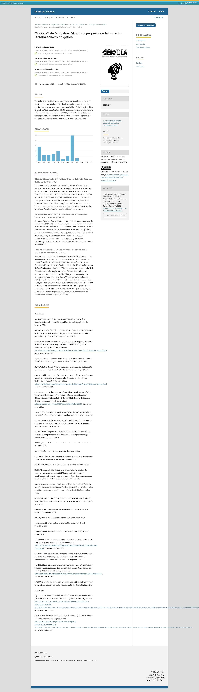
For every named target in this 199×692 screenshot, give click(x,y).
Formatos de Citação (114, 215)
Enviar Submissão (146, 25)
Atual (37, 17)
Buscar (158, 17)
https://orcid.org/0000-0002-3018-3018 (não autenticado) (55, 64)
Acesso (161, 11)
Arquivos (48, 17)
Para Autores (141, 44)
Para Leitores (141, 40)
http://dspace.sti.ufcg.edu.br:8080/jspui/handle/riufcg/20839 (58, 404)
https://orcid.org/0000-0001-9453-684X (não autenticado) (55, 53)
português (140, 66)
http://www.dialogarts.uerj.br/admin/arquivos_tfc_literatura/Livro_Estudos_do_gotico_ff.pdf (71, 350)
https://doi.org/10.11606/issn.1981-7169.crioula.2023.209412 (62, 84)
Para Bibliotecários (143, 47)
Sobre (70, 17)
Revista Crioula (45, 11)
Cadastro (152, 11)
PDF (106, 91)
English (139, 63)
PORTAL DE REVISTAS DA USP (12, 3)
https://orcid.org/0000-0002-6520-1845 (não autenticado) (55, 75)
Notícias (60, 17)
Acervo (44, 25)
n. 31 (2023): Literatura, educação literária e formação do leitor (77, 25)
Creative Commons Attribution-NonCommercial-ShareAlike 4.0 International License (115, 178)
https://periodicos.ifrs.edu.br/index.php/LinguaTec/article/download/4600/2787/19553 (68, 574)
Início (37, 25)
